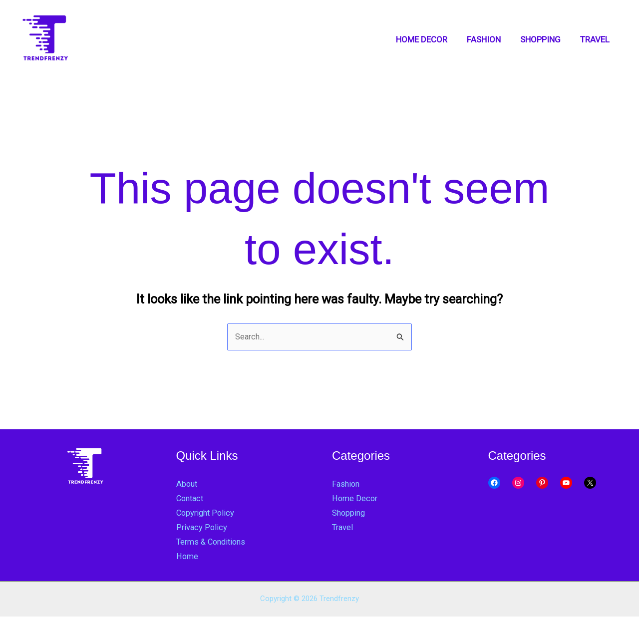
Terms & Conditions (213, 542)
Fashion (346, 484)
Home (187, 557)
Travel (343, 528)
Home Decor (355, 499)
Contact (191, 499)
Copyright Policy (206, 513)
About (187, 484)
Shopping (349, 513)
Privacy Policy (202, 528)
